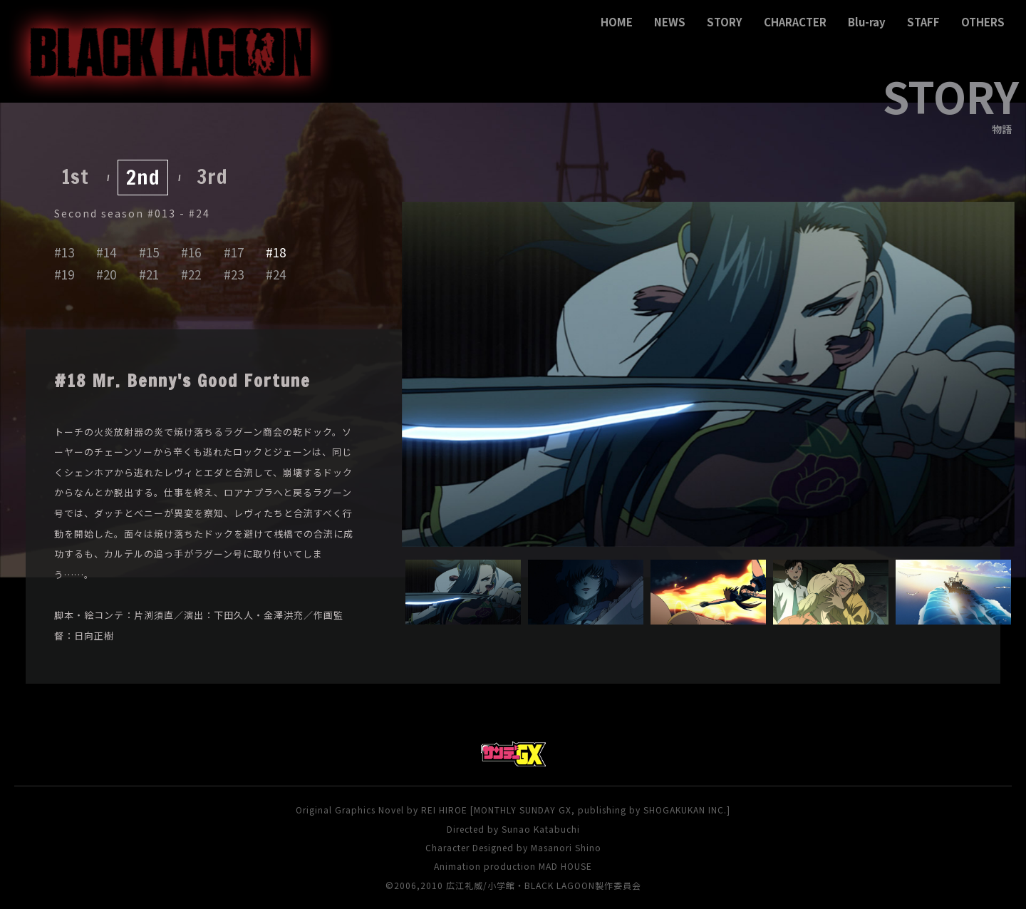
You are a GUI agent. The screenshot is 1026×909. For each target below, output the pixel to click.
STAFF (923, 21)
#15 (149, 252)
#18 (276, 252)
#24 (276, 274)
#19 (64, 274)
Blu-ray (867, 21)
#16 (191, 252)
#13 (64, 252)
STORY (724, 21)
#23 (234, 274)
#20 (106, 274)
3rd (212, 176)
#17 (234, 252)
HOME (617, 21)
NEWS (669, 21)
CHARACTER (795, 21)
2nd (142, 177)
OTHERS (983, 21)
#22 (191, 274)
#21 (149, 274)
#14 (106, 252)
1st (75, 176)
